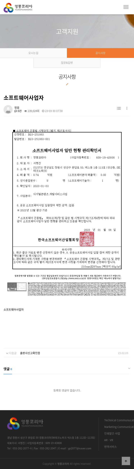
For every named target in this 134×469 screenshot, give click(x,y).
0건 (18, 111)
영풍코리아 (21, 9)
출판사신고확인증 (30, 353)
